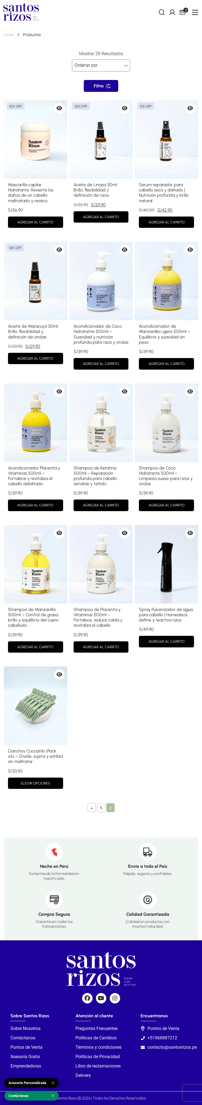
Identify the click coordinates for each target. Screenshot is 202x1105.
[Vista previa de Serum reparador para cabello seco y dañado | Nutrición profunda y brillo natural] (190, 108)
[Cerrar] (53, 1083)
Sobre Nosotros (25, 1028)
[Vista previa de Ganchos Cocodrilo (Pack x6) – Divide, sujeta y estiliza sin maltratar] (59, 674)
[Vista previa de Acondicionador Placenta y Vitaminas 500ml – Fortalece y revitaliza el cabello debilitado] (59, 391)
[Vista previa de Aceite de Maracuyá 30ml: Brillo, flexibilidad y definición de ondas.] (59, 250)
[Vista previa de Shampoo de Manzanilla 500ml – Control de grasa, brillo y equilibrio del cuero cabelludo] (59, 533)
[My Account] (172, 12)
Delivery (83, 1075)
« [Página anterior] (92, 808)
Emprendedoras (25, 1066)
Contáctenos (19, 1096)
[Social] (87, 998)
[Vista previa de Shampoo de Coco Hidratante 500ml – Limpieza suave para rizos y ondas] (190, 391)
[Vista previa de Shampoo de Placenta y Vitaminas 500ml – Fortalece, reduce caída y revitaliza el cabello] (124, 533)
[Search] (161, 12)
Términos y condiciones (99, 1047)
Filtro (99, 86)
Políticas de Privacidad (98, 1056)
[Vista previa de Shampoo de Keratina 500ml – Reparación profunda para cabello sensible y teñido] (124, 391)
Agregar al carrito (35, 222)
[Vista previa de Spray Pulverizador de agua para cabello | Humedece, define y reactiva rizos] (190, 533)
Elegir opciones (35, 783)
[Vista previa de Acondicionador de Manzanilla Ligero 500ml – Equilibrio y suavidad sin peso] (190, 250)
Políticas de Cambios (96, 1037)
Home (8, 35)
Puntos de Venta (26, 1047)
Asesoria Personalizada (27, 1083)
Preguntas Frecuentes (97, 1028)
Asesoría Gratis (25, 1056)
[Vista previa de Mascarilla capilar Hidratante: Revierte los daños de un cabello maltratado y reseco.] (59, 108)
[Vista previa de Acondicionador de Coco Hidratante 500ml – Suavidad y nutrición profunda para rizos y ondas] (124, 250)
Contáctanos (22, 1037)
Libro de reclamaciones (98, 1066)
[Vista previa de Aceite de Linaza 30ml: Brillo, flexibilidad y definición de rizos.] (124, 108)
